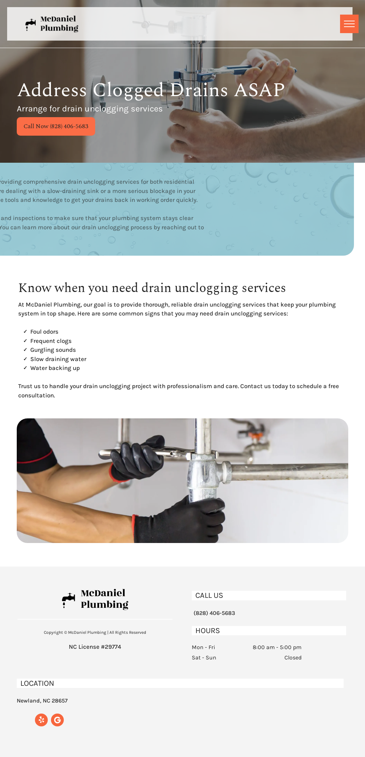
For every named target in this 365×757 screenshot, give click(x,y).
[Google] (57, 721)
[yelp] (41, 721)
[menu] (349, 24)
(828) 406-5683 (214, 613)
